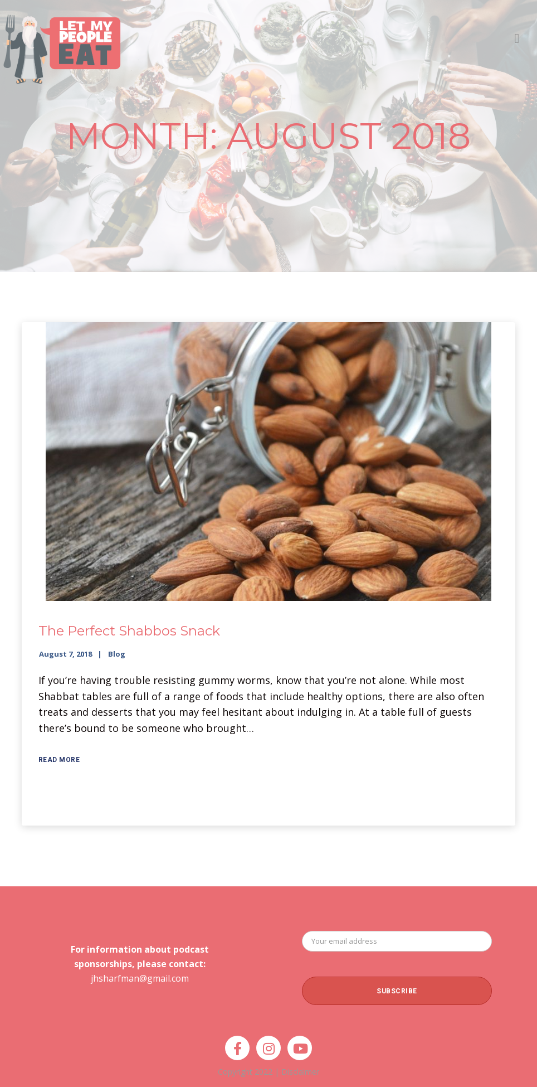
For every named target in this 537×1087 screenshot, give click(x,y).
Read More (59, 760)
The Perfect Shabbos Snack (129, 631)
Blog (116, 654)
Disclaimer (300, 1071)
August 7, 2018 (65, 654)
